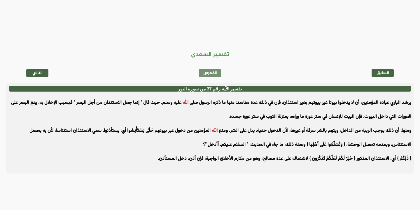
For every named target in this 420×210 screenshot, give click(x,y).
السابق (383, 73)
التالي (37, 73)
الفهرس (210, 73)
